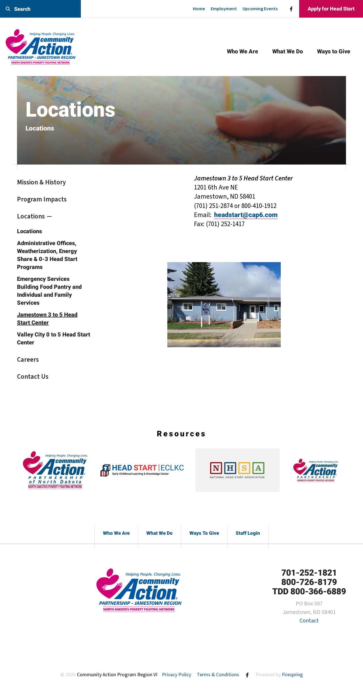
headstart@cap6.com (246, 215)
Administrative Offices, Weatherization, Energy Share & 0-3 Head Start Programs (47, 255)
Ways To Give (204, 533)
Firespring (292, 674)
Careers (28, 359)
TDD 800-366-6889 (309, 591)
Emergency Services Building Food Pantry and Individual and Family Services (49, 290)
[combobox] (40, 9)
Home (199, 9)
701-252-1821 (309, 573)
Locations (31, 216)
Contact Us (32, 376)
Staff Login (248, 533)
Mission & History (41, 182)
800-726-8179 (309, 582)
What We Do (287, 51)
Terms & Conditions (218, 674)
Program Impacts (42, 199)
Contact (309, 621)
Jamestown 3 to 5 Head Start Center (47, 318)
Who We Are (242, 51)
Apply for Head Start (331, 9)
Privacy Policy (176, 674)
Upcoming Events (260, 9)
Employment (224, 9)
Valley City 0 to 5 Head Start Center (53, 338)
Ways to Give (333, 51)
